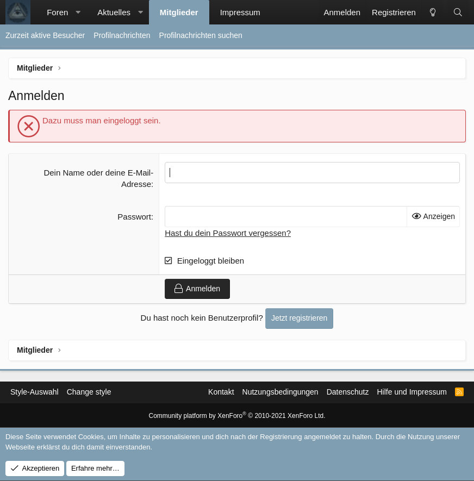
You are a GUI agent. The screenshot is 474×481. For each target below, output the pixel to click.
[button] (78, 12)
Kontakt (221, 392)
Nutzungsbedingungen (280, 392)
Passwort (134, 216)
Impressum (240, 12)
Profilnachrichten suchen (200, 35)
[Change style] (432, 12)
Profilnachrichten (121, 35)
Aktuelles (113, 12)
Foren (57, 12)
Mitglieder (179, 12)
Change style (89, 392)
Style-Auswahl (34, 392)
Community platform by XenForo (237, 416)
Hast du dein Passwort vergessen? (228, 233)
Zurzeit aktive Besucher (45, 35)
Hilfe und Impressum (411, 392)
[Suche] (458, 12)
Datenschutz (348, 392)
